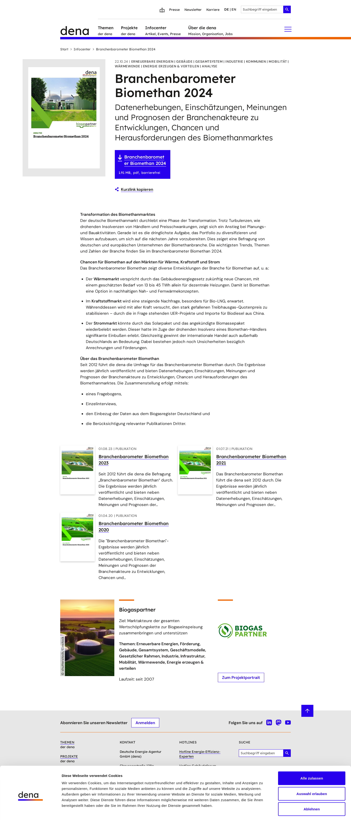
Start (64, 49)
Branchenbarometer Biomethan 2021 (251, 460)
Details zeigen (250, 811)
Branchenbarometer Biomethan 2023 (134, 460)
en (233, 9)
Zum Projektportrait (241, 677)
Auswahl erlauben (311, 774)
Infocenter (80, 49)
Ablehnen (311, 789)
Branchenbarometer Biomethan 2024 (124, 49)
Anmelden (145, 722)
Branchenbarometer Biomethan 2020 (134, 527)
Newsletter (193, 10)
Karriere (212, 10)
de (226, 9)
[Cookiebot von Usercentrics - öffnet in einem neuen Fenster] (30, 810)
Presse (174, 10)
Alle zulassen (311, 758)
